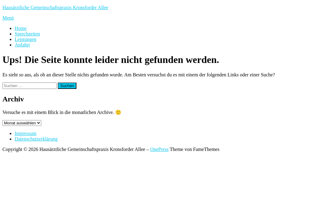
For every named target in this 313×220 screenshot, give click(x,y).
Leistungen (25, 39)
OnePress (159, 149)
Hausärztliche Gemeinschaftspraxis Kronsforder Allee (55, 7)
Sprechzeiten (27, 33)
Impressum (25, 133)
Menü (8, 17)
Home (21, 28)
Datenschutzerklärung (36, 138)
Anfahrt (22, 44)
